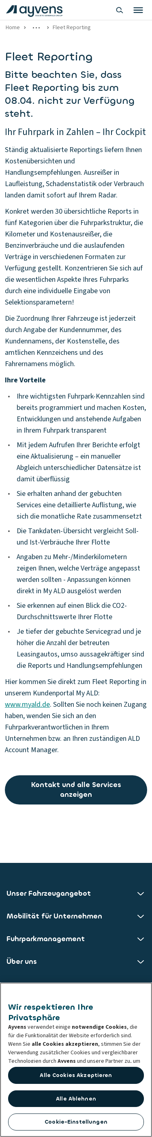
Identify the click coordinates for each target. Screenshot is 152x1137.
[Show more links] (36, 27)
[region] (76, 1060)
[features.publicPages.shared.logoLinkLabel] (34, 10)
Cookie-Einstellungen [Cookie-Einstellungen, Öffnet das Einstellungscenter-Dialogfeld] (76, 1121)
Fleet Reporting (72, 28)
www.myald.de (27, 704)
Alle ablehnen (76, 1098)
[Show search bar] (119, 10)
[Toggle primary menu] (138, 10)
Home (13, 28)
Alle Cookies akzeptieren (76, 1075)
